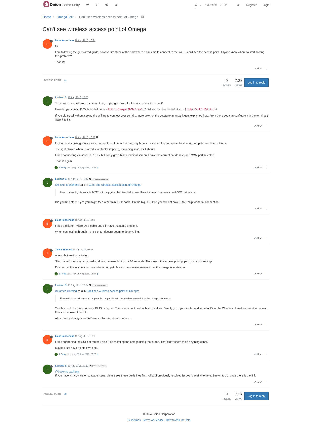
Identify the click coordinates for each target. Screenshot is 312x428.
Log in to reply (256, 82)
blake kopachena (64, 40)
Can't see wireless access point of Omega (114, 184)
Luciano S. (61, 97)
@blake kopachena (100, 179)
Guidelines (134, 420)
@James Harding (100, 285)
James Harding (63, 249)
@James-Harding (66, 291)
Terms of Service (153, 420)
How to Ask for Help (178, 420)
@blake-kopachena (67, 184)
